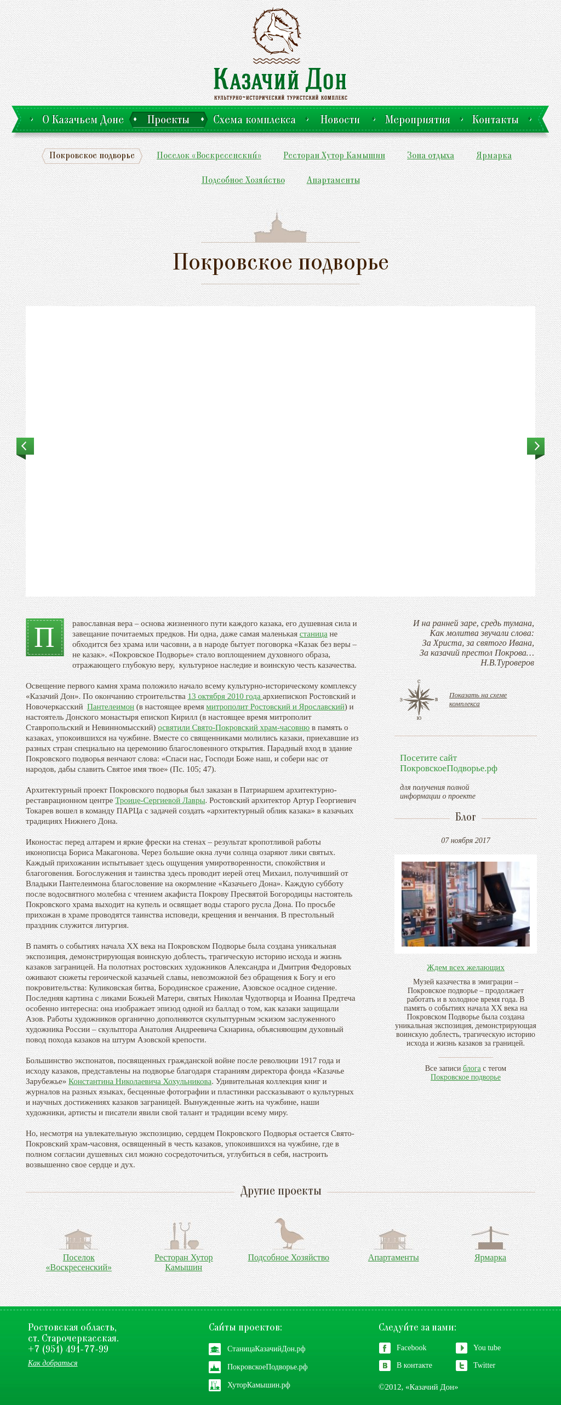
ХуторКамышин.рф (258, 1385)
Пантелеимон (110, 706)
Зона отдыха (430, 156)
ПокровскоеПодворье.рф (267, 1367)
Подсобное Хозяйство (243, 181)
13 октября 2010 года (224, 696)
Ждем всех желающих (466, 967)
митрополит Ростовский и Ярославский (275, 706)
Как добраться (53, 1363)
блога (472, 1068)
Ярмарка (494, 156)
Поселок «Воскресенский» (209, 156)
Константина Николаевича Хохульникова (139, 1081)
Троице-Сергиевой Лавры (160, 800)
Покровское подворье (92, 156)
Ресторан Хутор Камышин (334, 156)
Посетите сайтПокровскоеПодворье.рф (448, 763)
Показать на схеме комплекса (478, 699)
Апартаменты (333, 181)
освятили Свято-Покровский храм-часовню (234, 727)
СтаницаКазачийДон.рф (266, 1349)
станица (314, 633)
